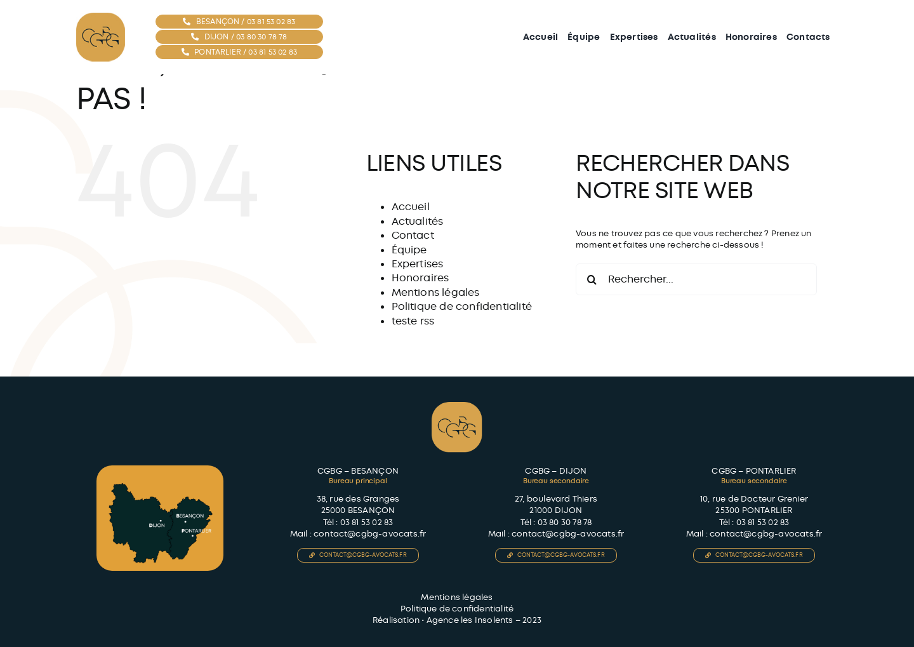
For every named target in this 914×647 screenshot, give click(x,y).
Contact (413, 235)
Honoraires (420, 277)
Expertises (418, 263)
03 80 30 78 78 (565, 522)
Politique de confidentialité (462, 306)
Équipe (409, 250)
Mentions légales (436, 292)
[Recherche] (591, 279)
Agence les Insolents (470, 620)
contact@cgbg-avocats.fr (370, 533)
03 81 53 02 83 (367, 522)
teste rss (413, 321)
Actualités (418, 221)
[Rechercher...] (696, 279)
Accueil (411, 206)
